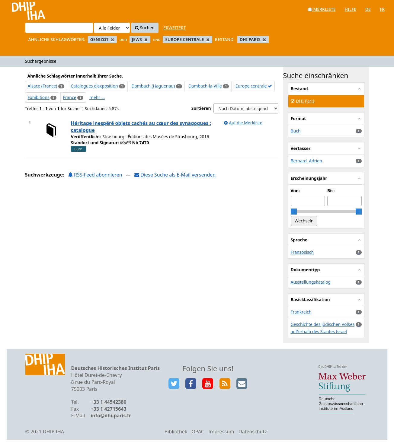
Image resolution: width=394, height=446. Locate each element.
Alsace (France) (42, 86)
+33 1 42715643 (109, 409)
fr (382, 9)
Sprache (299, 240)
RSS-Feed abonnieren (95, 174)
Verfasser (301, 148)
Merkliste (322, 9)
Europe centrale (253, 86)
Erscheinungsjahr (309, 178)
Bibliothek (176, 431)
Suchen (145, 27)
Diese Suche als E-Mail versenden (175, 174)
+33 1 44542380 (109, 402)
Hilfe (350, 9)
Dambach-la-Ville (205, 86)
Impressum (221, 431)
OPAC (198, 431)
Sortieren (201, 108)
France (69, 97)
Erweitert (174, 27)
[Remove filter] (112, 39)
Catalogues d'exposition (94, 86)
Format (298, 118)
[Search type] (112, 28)
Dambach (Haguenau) (153, 86)
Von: (295, 190)
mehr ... (97, 97)
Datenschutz (253, 431)
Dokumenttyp (305, 269)
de (368, 9)
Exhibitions (39, 97)
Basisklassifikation (310, 299)
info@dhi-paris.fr (111, 415)
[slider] (294, 212)
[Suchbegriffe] (59, 28)
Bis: (331, 190)
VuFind (20, 9)
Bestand (299, 88)
